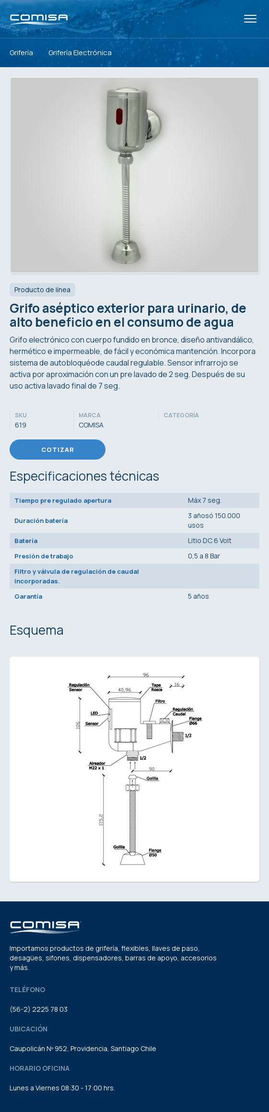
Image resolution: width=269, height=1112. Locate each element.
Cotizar (57, 449)
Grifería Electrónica (80, 52)
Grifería (21, 52)
